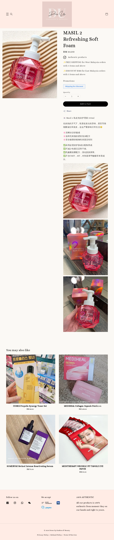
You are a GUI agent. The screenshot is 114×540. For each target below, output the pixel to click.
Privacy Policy (43, 535)
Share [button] (67, 111)
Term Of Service (70, 535)
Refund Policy (56, 535)
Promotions (69, 81)
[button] (7, 14)
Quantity (66, 92)
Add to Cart (85, 104)
